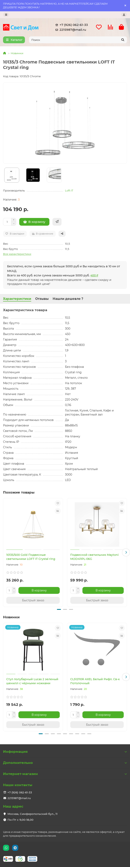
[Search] (78, 39)
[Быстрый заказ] (57, 222)
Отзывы (42, 299)
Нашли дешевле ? (68, 299)
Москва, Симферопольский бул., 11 (32, 813)
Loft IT (69, 190)
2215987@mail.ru (70, 29)
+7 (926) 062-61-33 (71, 25)
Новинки (17, 53)
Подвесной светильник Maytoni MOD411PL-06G (94, 557)
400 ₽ (94, 275)
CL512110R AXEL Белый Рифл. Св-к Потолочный (95, 681)
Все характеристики (17, 254)
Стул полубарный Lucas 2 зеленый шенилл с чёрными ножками (32, 681)
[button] (126, 552)
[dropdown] (6, 15)
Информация (65, 752)
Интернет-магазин (65, 774)
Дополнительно (65, 763)
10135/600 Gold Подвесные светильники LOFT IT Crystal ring (30, 557)
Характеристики (17, 299)
